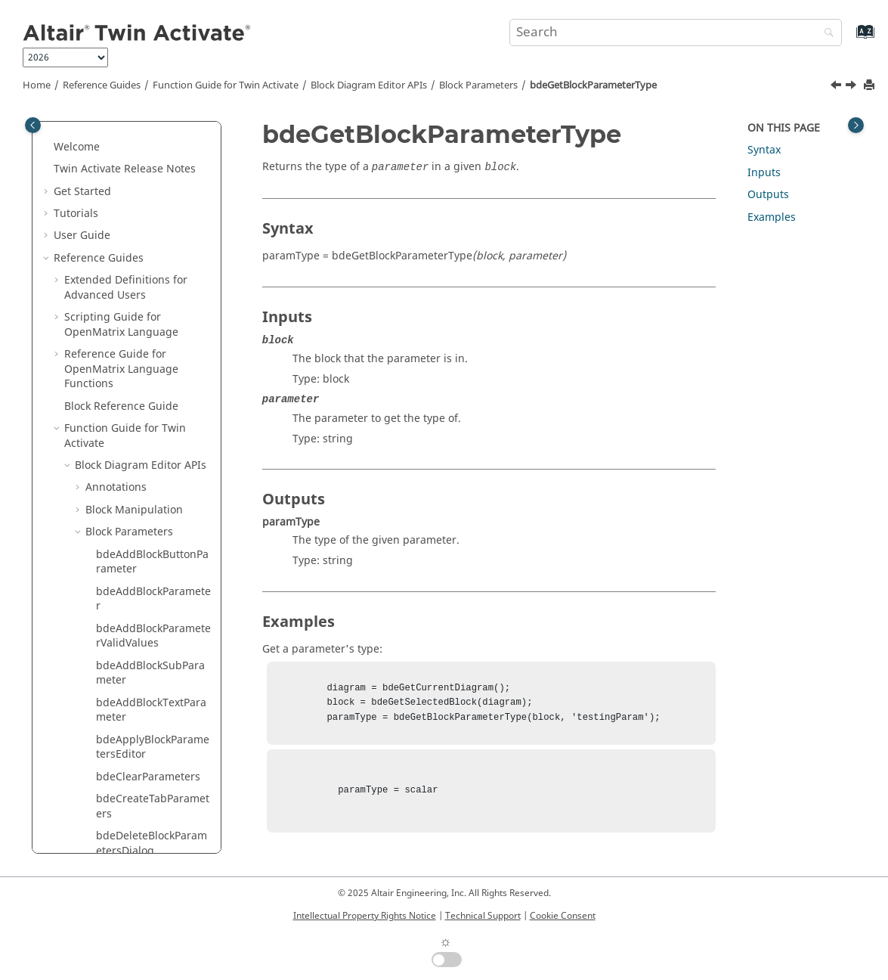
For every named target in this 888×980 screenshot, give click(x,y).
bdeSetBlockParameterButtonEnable (153, 797)
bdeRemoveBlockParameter (150, 649)
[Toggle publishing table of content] (33, 125)
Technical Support (483, 916)
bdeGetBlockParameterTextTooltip (152, 227)
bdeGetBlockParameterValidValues (152, 412)
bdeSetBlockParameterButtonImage (153, 834)
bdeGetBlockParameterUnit (152, 375)
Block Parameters (478, 85)
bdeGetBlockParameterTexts (152, 190)
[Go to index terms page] (849, 39)
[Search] (825, 33)
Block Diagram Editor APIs (369, 85)
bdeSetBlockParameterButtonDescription (153, 760)
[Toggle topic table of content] (856, 125)
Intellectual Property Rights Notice (364, 916)
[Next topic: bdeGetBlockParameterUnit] (852, 87)
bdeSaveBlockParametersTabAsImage (152, 686)
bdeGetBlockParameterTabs (152, 153)
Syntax (764, 150)
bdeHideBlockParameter (152, 612)
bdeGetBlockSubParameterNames (154, 523)
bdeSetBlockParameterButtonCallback (153, 723)
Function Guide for (226, 85)
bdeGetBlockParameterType (593, 85)
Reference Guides (102, 85)
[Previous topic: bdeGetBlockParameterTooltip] (837, 87)
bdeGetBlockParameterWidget (152, 486)
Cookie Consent (563, 916)
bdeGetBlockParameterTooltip (152, 301)
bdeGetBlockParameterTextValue (152, 264)
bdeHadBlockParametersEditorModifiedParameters (153, 568)
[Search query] (676, 32)
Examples (771, 217)
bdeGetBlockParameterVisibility (152, 449)
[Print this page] (871, 86)
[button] (90, 146)
